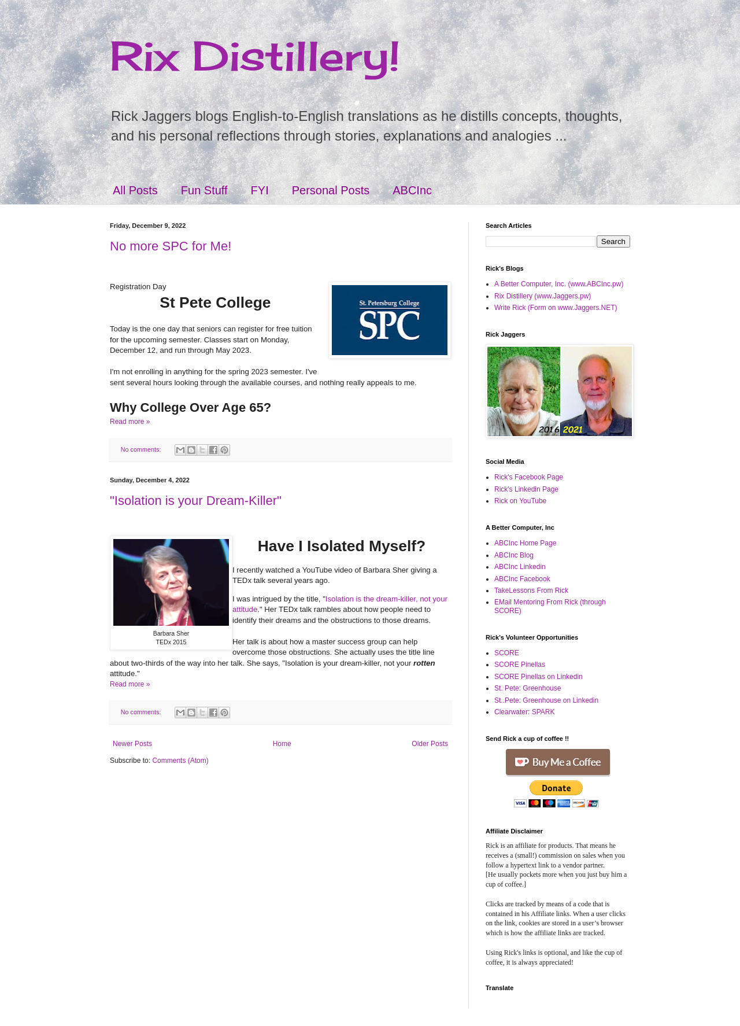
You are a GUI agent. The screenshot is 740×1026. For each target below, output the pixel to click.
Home (282, 744)
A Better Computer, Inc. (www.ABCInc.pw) (558, 284)
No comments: (142, 449)
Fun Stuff (204, 190)
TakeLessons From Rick (531, 590)
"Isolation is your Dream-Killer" (196, 500)
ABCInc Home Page (525, 543)
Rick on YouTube (520, 501)
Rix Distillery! (255, 55)
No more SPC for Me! (170, 246)
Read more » (130, 422)
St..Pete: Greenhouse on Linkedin (546, 700)
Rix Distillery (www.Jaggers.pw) (542, 296)
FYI (260, 190)
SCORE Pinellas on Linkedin (538, 677)
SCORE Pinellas (519, 664)
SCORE (506, 653)
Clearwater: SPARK (524, 712)
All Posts (135, 190)
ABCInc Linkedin (520, 567)
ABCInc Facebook (522, 579)
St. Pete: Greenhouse (527, 688)
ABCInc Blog (514, 555)
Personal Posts (331, 190)
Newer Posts (132, 744)
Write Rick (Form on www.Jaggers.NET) (555, 308)
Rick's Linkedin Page (526, 489)
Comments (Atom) (180, 760)
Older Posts (430, 744)
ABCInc (412, 190)
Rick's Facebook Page (528, 477)
